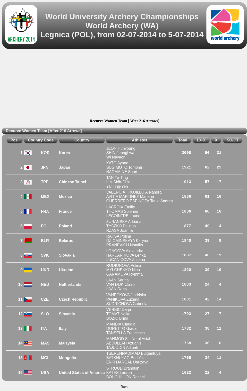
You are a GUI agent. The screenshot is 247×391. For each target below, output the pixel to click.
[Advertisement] (124, 85)
